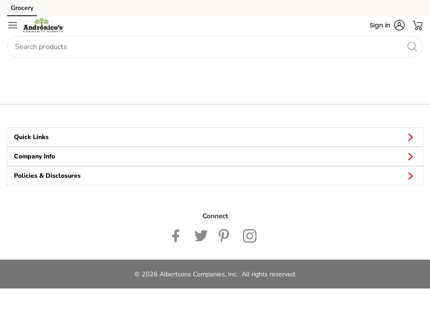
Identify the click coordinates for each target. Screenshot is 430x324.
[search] (412, 46)
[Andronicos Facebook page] (178, 235)
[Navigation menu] (13, 25)
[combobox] (215, 47)
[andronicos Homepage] (43, 25)
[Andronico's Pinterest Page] (225, 235)
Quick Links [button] (215, 136)
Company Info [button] (215, 156)
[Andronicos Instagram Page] (250, 235)
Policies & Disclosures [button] (215, 175)
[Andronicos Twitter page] (201, 235)
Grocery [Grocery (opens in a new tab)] (22, 8)
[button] (387, 25)
